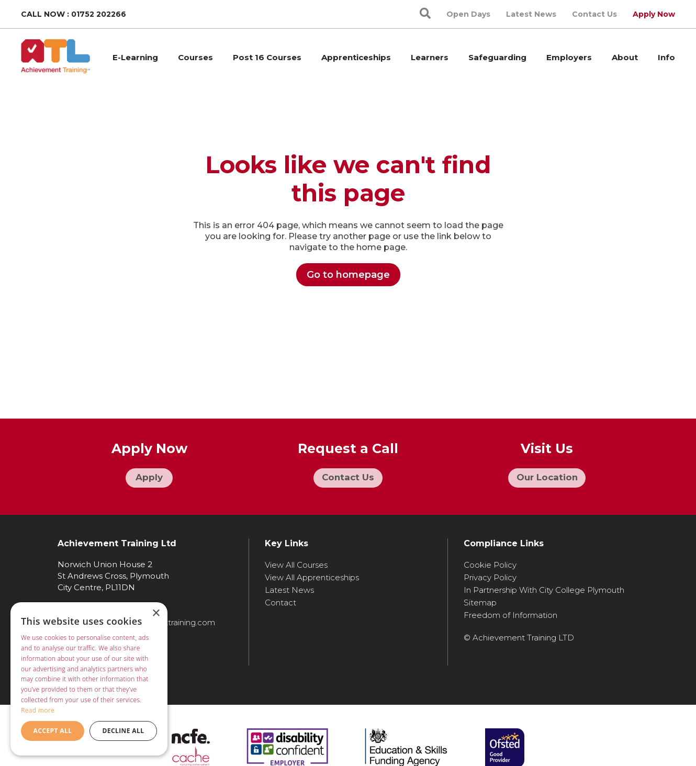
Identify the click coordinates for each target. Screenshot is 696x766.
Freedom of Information (510, 612)
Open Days (468, 14)
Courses (195, 57)
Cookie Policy (490, 562)
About (625, 57)
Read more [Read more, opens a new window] (37, 710)
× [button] (156, 613)
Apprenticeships (356, 57)
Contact (280, 600)
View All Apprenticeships (312, 575)
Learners (429, 57)
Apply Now (654, 14)
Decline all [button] (123, 730)
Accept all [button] (52, 730)
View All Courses (296, 562)
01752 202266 (98, 14)
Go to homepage (348, 274)
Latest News (531, 14)
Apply (149, 478)
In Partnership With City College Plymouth (544, 587)
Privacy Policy (490, 575)
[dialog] (88, 679)
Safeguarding (497, 57)
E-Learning (135, 57)
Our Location (547, 478)
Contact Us (594, 14)
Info (666, 57)
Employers (569, 57)
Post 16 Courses (267, 57)
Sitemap (480, 600)
